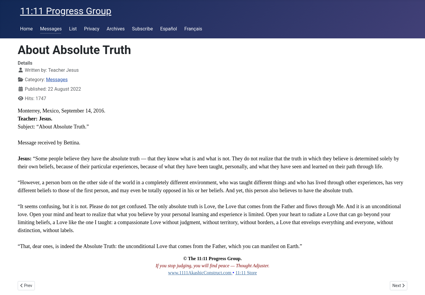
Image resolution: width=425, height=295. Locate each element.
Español (168, 29)
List (73, 29)
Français (193, 29)
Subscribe (142, 29)
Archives (116, 29)
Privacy (91, 29)
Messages (51, 29)
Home (26, 29)
